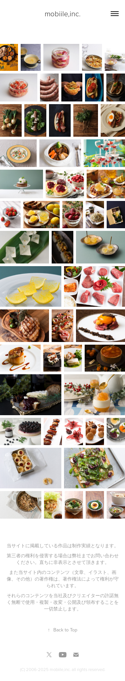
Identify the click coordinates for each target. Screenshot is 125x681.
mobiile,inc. (63, 13)
